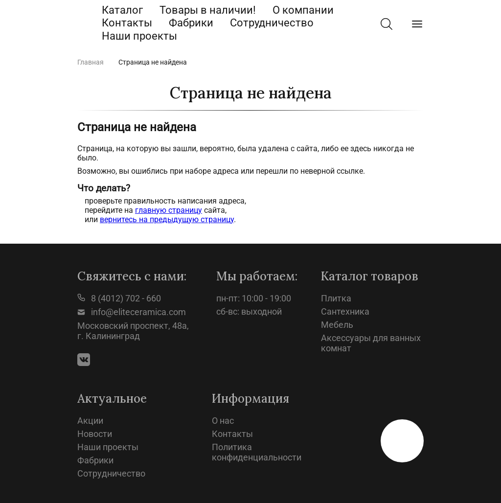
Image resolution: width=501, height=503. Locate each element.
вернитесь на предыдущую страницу (167, 219)
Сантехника (345, 311)
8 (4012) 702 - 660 (119, 298)
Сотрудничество (272, 23)
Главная (90, 62)
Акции (90, 420)
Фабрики (191, 23)
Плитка (336, 298)
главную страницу (168, 210)
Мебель (337, 325)
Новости (94, 434)
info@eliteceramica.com (131, 312)
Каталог (122, 10)
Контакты (127, 23)
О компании (303, 10)
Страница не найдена (152, 62)
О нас (223, 420)
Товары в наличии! (207, 10)
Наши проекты (139, 36)
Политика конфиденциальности (256, 452)
